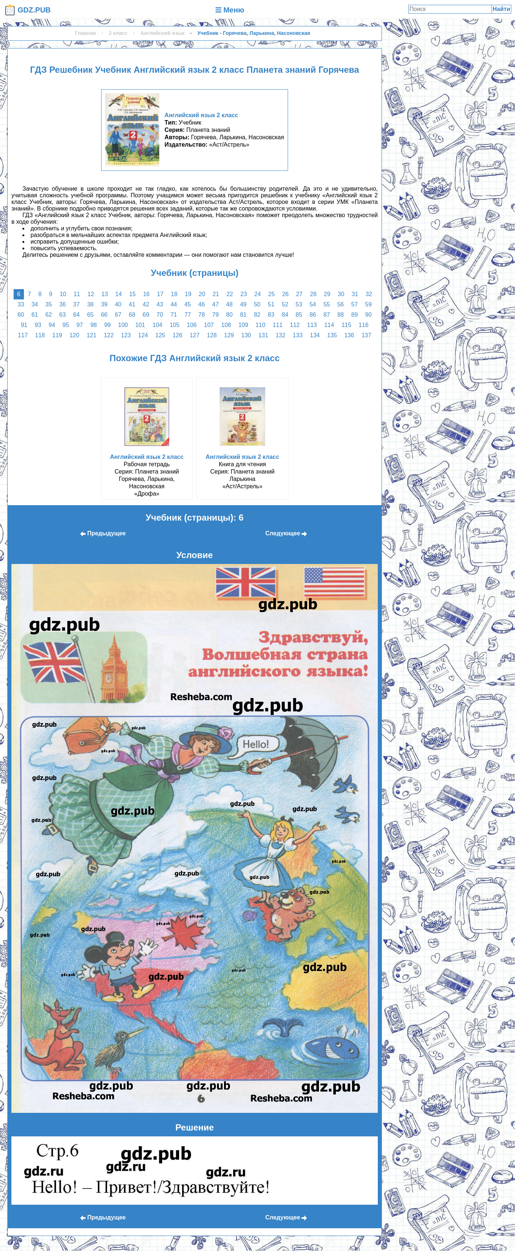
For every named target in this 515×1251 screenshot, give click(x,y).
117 (23, 335)
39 (104, 304)
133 (298, 335)
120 (74, 335)
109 (243, 325)
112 (295, 325)
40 (118, 304)
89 (354, 315)
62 (48, 315)
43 (160, 304)
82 (257, 315)
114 (329, 325)
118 (40, 335)
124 (143, 335)
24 (257, 294)
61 (34, 315)
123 (126, 335)
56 (340, 304)
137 (367, 335)
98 (93, 325)
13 (105, 294)
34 (34, 304)
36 (62, 304)
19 (188, 294)
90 (368, 315)
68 (132, 315)
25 (271, 294)
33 (21, 304)
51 (271, 304)
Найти (501, 9)
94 (52, 325)
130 (246, 335)
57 (354, 304)
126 (177, 335)
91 (24, 325)
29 (327, 294)
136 (349, 335)
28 (313, 294)
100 (123, 325)
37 (76, 304)
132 (280, 335)
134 (315, 335)
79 (215, 315)
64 (76, 315)
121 (91, 335)
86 (312, 315)
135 (332, 335)
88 (340, 315)
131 (263, 335)
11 (77, 294)
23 (244, 294)
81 (243, 315)
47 (215, 304)
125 (160, 335)
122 (109, 335)
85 (299, 315)
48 (229, 304)
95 (66, 325)
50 (257, 304)
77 (187, 315)
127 (195, 335)
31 (355, 294)
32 (369, 294)
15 (132, 294)
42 (146, 304)
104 (157, 325)
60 (21, 315)
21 (216, 294)
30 (341, 294)
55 (326, 304)
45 (187, 304)
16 (146, 294)
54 (312, 304)
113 (312, 325)
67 (118, 315)
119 (57, 335)
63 (62, 315)
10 (63, 294)
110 (261, 325)
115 (346, 325)
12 (91, 294)
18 (174, 294)
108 (226, 325)
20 (202, 294)
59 (368, 304)
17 (160, 294)
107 (209, 325)
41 (132, 304)
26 (285, 294)
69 (146, 315)
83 (271, 315)
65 (90, 315)
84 (285, 315)
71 (173, 315)
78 (201, 315)
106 (192, 325)
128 (212, 335)
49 (243, 304)
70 (160, 315)
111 (278, 325)
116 (364, 325)
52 (285, 304)
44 (173, 304)
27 (299, 294)
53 (299, 304)
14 (118, 294)
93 (38, 325)
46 (201, 304)
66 (104, 315)
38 (90, 304)
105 (175, 325)
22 (230, 294)
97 (80, 325)
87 (326, 315)
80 (229, 315)
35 (48, 304)
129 (229, 335)
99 (107, 325)
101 (140, 325)
